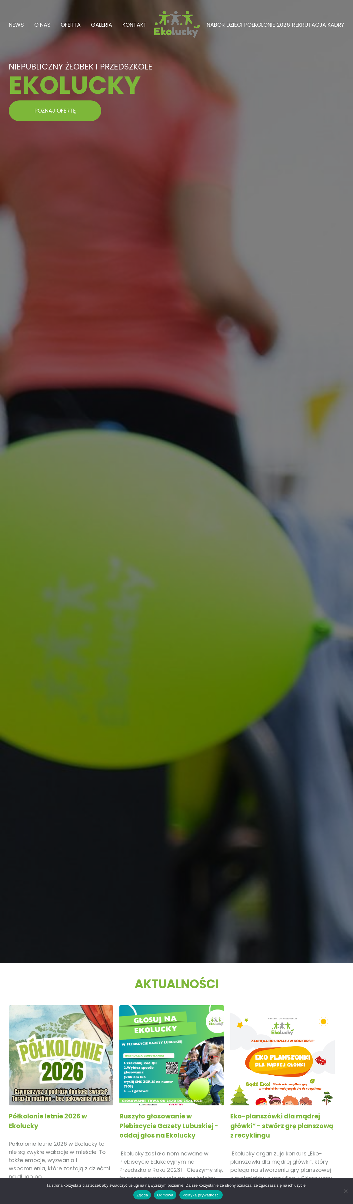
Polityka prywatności (201, 1195)
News (16, 25)
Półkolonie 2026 (267, 25)
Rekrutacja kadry (318, 25)
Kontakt (134, 25)
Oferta (71, 25)
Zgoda (142, 1195)
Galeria (101, 25)
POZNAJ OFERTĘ (55, 110)
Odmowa (165, 1195)
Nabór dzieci (224, 25)
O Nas (42, 25)
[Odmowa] (345, 1191)
